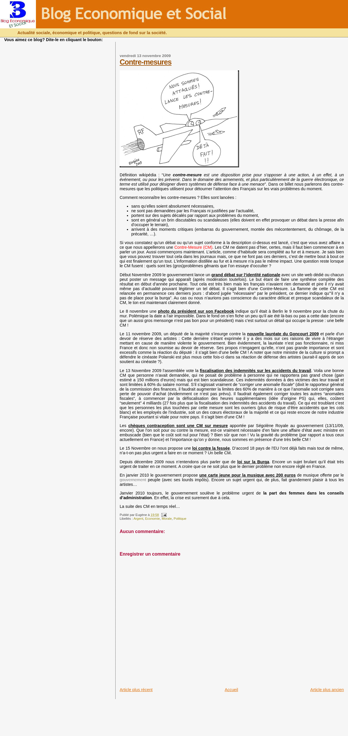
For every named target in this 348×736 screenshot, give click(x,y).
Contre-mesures (146, 62)
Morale (167, 518)
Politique (180, 518)
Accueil (231, 689)
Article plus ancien (327, 689)
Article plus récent (136, 689)
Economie (152, 518)
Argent (138, 518)
